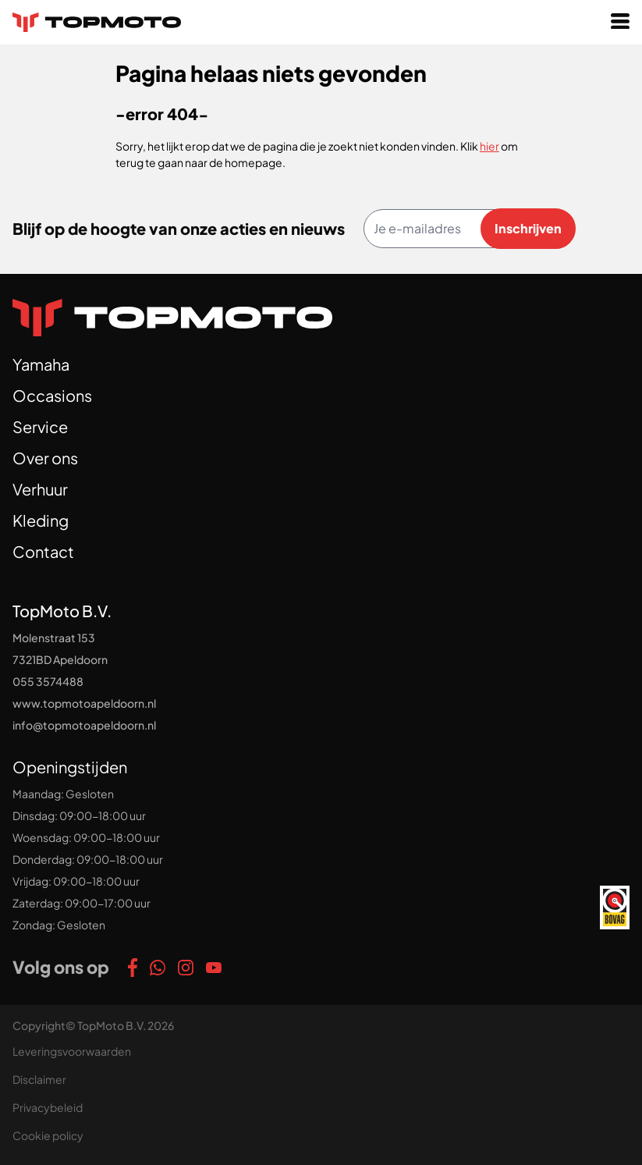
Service (40, 426)
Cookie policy (47, 1135)
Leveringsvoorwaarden (71, 1051)
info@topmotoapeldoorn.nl (84, 725)
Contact (43, 551)
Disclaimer (39, 1079)
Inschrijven (528, 228)
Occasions (52, 395)
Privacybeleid (47, 1107)
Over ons (45, 457)
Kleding (40, 520)
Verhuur (40, 489)
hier (489, 146)
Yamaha (40, 364)
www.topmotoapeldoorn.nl (84, 703)
